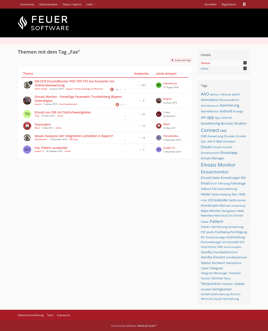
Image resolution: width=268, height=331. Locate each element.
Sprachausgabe (233, 247)
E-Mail (218, 141)
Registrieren (229, 4)
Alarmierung (229, 105)
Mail (222, 205)
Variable (206, 289)
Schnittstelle (230, 242)
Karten (241, 200)
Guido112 (39, 151)
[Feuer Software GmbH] (134, 23)
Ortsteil (238, 215)
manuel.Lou (170, 83)
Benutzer (227, 123)
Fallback (206, 189)
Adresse (226, 94)
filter (235, 194)
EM (243, 178)
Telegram (216, 268)
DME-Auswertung (212, 136)
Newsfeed (207, 215)
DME (223, 131)
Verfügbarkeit (222, 289)
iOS (211, 200)
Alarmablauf (209, 100)
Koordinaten (210, 205)
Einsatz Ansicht (222, 147)
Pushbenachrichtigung (231, 232)
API (203, 117)
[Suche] (244, 4)
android (226, 111)
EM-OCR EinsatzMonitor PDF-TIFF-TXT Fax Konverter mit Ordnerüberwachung (74, 83)
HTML (204, 200)
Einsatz (206, 147)
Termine (217, 278)
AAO (205, 94)
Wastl (37, 127)
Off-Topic (73, 139)
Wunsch (235, 294)
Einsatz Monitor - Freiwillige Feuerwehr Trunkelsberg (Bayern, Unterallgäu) (79, 99)
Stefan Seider (41, 88)
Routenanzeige (215, 237)
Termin (205, 278)
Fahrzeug (224, 183)
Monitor (215, 211)
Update (239, 284)
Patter (205, 222)
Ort (230, 215)
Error (213, 183)
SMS (220, 247)
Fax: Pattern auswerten (51, 148)
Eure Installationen (68, 104)
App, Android (223, 118)
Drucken (229, 136)
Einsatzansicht (210, 153)
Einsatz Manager (212, 158)
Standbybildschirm (225, 252)
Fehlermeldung (221, 194)
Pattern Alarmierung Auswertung (222, 227)
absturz (215, 94)
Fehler (206, 194)
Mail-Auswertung (235, 205)
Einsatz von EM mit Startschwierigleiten (63, 112)
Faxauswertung (227, 189)
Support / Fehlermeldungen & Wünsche (84, 88)
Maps (205, 211)
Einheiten (229, 141)
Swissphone (233, 263)
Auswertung (210, 123)
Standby (206, 252)
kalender (221, 200)
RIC (203, 237)
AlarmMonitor (210, 111)
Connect (210, 130)
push (210, 232)
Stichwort (218, 263)
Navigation (229, 211)
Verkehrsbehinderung (215, 294)
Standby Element (213, 257)
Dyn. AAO (207, 141)
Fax (214, 189)
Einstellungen (230, 178)
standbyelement (236, 257)
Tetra (227, 278)
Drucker (241, 136)
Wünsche (207, 299)
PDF (203, 232)
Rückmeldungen (211, 242)
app (210, 117)
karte (232, 200)
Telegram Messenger (214, 273)
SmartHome (209, 247)
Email (205, 183)
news (240, 211)
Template (235, 273)
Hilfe (242, 194)
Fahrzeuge (238, 183)
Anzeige (238, 111)
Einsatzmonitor (215, 172)
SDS (241, 242)
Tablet (205, 268)
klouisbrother (41, 139)
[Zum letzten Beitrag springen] (159, 85)
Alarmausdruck (229, 100)
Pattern (216, 221)
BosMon (240, 123)
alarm (236, 94)
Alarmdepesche (210, 105)
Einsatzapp (228, 152)
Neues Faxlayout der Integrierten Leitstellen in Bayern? (74, 136)
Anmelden (211, 4)
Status (206, 262)
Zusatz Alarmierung (226, 299)
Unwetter (227, 284)
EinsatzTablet (210, 178)
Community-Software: (134, 325)
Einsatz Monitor (218, 164)
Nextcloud (220, 215)
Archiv (60, 115)
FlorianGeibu (170, 136)
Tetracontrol (210, 283)
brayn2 (38, 104)
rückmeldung (235, 237)
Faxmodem (43, 124)
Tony (37, 115)
